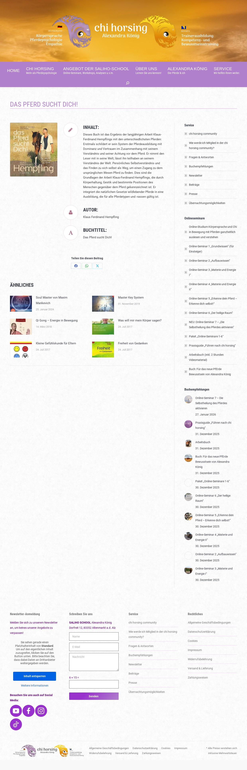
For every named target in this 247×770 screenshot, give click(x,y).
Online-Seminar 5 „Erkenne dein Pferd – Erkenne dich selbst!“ (213, 311)
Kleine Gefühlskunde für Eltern (56, 353)
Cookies (193, 650)
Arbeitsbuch (202, 452)
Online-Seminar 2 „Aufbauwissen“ (209, 270)
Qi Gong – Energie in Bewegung (57, 330)
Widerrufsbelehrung (200, 669)
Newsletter (195, 185)
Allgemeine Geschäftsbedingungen (209, 632)
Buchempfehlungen (201, 176)
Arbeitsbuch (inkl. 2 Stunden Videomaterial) (206, 367)
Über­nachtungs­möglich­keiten (207, 213)
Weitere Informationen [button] (34, 695)
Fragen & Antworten (201, 167)
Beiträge (194, 194)
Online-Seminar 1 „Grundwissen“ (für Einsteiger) (211, 259)
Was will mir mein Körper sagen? (139, 330)
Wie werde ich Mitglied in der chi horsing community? (208, 155)
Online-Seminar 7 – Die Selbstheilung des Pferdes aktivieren (211, 413)
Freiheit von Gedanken (133, 353)
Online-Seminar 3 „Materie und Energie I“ (212, 282)
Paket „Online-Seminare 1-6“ (206, 346)
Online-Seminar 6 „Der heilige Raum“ (211, 322)
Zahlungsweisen (198, 687)
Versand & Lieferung (200, 678)
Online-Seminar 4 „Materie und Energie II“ (212, 297)
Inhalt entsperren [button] (35, 686)
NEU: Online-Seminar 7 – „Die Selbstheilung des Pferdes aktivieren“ (211, 334)
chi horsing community (203, 143)
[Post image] (21, 314)
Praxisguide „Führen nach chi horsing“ (212, 355)
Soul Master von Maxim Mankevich (51, 310)
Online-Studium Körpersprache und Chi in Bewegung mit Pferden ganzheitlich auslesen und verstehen (213, 242)
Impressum (195, 660)
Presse (193, 203)
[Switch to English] (189, 5)
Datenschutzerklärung (201, 641)
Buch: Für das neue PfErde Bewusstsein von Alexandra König (210, 381)
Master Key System (131, 307)
